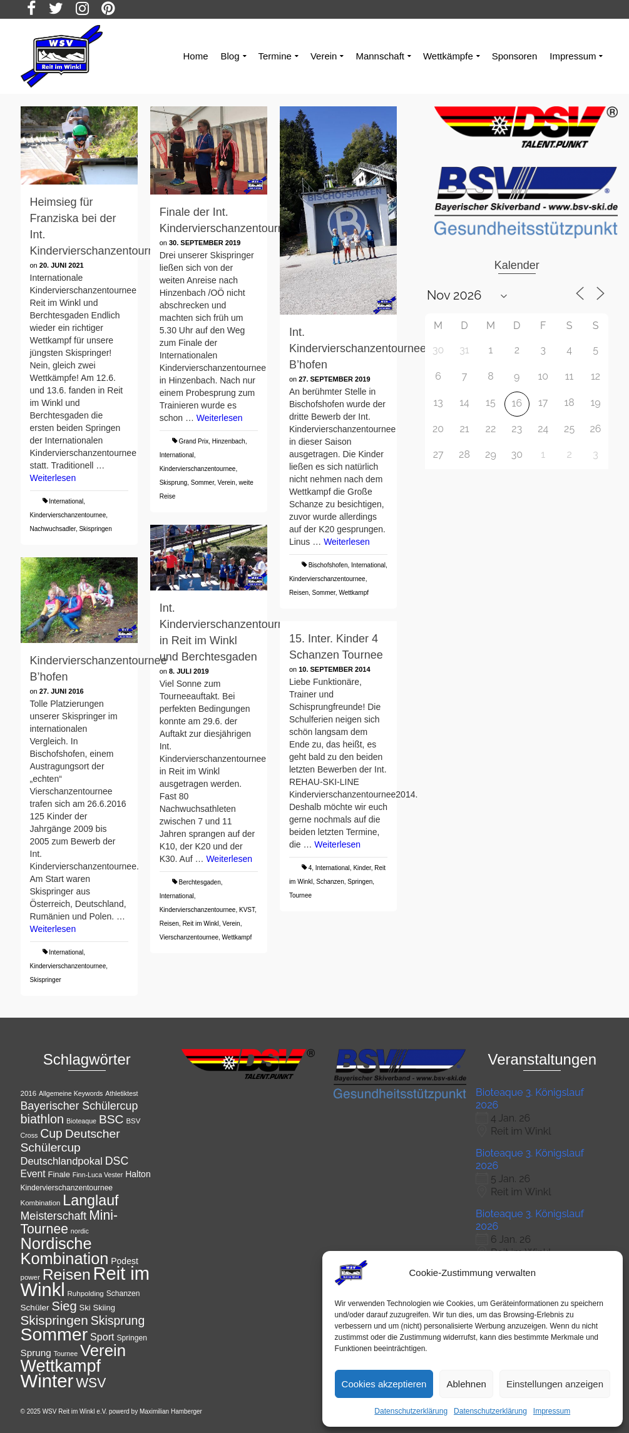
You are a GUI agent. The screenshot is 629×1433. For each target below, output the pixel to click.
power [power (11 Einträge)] (30, 1277)
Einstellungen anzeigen (554, 1384)
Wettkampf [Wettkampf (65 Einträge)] (61, 1366)
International (66, 501)
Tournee (300, 895)
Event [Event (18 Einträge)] (33, 1173)
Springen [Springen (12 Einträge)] (131, 1338)
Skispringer (45, 979)
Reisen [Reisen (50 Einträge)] (67, 1274)
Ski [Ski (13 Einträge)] (85, 1307)
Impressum (551, 1411)
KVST (247, 909)
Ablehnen (466, 1384)
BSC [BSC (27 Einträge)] (111, 1119)
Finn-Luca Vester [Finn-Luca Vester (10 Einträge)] (98, 1174)
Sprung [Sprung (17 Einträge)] (36, 1352)
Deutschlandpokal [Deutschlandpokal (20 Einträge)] (62, 1161)
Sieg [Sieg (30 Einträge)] (63, 1306)
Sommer (202, 482)
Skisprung (173, 482)
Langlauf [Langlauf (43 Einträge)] (90, 1200)
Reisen (299, 592)
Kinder (362, 867)
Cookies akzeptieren (384, 1384)
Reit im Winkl (200, 923)
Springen (359, 881)
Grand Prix (193, 441)
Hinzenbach (228, 441)
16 (517, 403)
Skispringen (95, 528)
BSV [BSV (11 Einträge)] (133, 1121)
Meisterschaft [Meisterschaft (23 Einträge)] (54, 1216)
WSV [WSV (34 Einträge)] (91, 1382)
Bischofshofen (328, 565)
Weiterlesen (53, 478)
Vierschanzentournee (189, 937)
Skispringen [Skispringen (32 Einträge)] (54, 1320)
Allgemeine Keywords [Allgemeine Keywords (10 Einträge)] (71, 1093)
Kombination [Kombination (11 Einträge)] (41, 1203)
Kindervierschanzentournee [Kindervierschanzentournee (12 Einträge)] (67, 1187)
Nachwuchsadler (53, 528)
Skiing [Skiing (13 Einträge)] (104, 1307)
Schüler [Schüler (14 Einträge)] (35, 1307)
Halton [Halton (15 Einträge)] (138, 1174)
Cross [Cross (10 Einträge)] (29, 1135)
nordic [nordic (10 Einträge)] (80, 1231)
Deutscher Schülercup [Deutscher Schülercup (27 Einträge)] (70, 1140)
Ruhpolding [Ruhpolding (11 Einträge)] (86, 1293)
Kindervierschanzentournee (68, 515)
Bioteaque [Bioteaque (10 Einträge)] (81, 1121)
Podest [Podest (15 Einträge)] (124, 1261)
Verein (226, 482)
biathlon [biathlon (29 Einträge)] (42, 1119)
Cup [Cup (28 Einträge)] (51, 1133)
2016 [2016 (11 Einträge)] (29, 1093)
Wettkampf (354, 592)
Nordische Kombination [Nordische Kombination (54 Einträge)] (65, 1251)
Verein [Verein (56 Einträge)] (103, 1350)
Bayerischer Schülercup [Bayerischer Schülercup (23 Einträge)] (79, 1106)
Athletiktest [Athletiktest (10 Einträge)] (121, 1093)
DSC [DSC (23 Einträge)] (117, 1161)
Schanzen (330, 881)
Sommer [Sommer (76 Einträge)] (54, 1334)
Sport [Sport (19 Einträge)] (102, 1336)
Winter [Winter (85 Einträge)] (47, 1380)
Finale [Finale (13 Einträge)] (59, 1174)
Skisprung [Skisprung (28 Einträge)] (118, 1320)
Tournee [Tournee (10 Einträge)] (66, 1353)
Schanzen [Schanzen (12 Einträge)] (123, 1293)
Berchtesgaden (199, 882)
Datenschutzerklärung (410, 1411)
